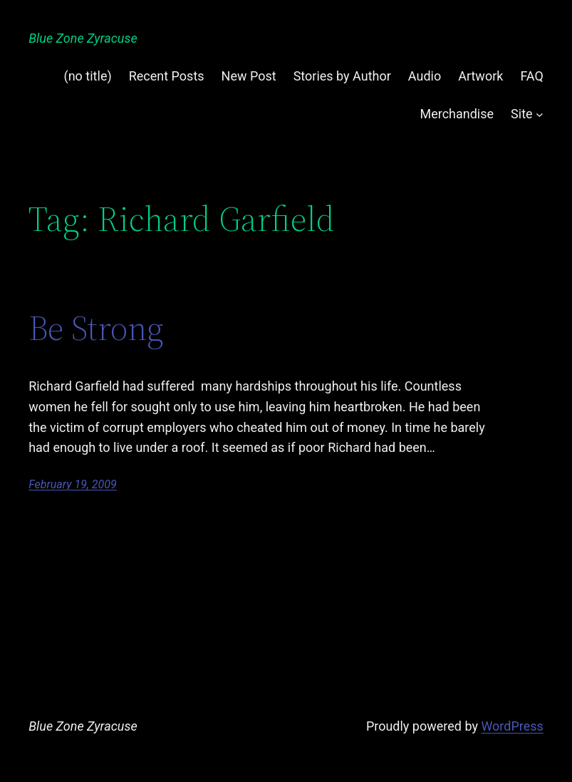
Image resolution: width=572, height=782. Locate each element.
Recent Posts (166, 75)
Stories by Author (342, 75)
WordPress (512, 726)
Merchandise (457, 113)
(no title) (88, 75)
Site (522, 113)
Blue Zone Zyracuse (82, 38)
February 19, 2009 (72, 484)
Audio (424, 75)
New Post (249, 75)
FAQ (531, 75)
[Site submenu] (540, 114)
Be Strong (96, 328)
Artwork (480, 75)
